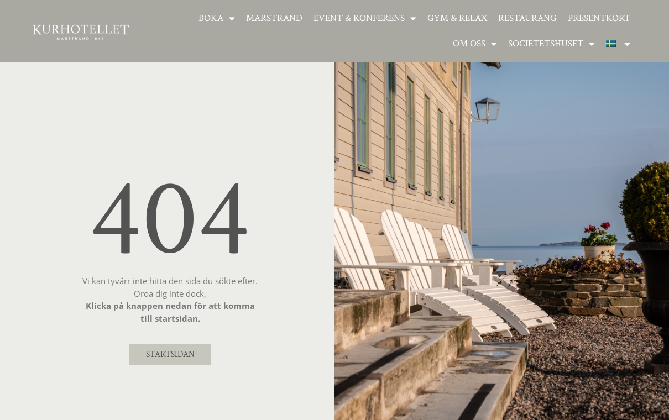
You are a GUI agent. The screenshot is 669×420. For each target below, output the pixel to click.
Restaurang (527, 18)
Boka (216, 18)
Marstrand (274, 18)
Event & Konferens (364, 18)
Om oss (475, 44)
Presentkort (599, 18)
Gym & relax (457, 18)
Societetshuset (551, 44)
